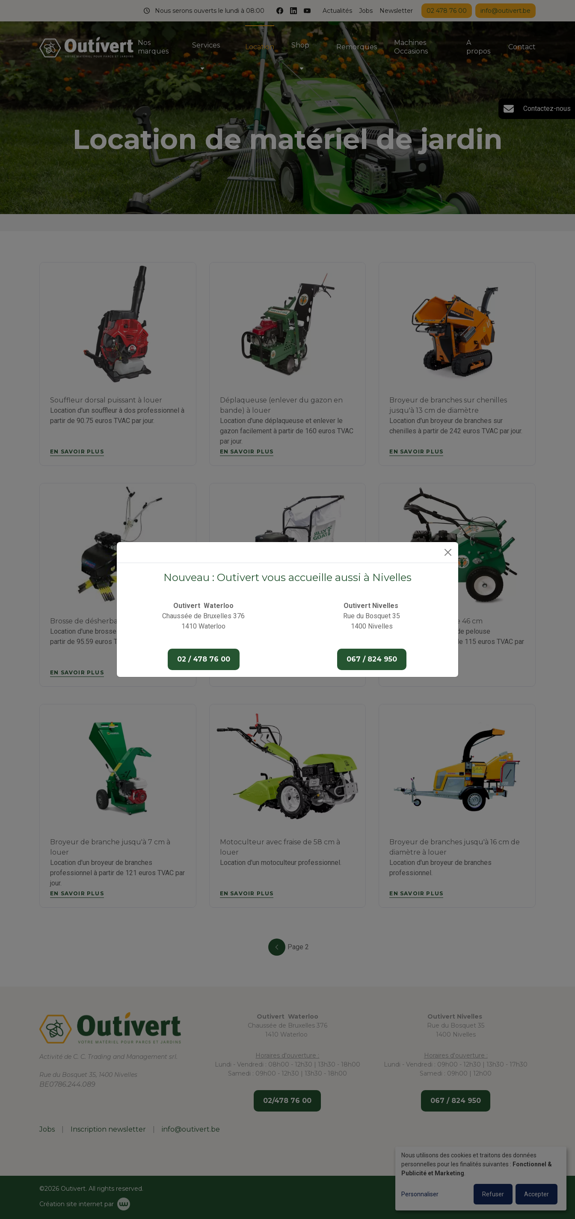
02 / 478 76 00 (203, 659)
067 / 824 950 (372, 659)
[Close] (448, 552)
